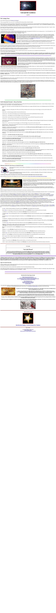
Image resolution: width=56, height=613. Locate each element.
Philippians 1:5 (18, 201)
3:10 (6, 232)
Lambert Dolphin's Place (28, 330)
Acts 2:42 (5, 201)
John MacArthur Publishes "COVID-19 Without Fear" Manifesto (28, 325)
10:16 (7, 213)
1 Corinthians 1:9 (35, 196)
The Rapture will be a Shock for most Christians (28, 279)
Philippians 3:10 (15, 194)
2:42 (4, 208)
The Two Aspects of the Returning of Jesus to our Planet (28, 277)
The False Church (28, 283)
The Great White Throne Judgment (28, 282)
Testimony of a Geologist (14, 20)
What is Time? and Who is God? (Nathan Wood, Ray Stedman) (37, 176)
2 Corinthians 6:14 (29, 199)
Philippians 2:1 (36, 193)
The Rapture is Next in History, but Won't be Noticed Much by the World (28, 278)
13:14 (7, 222)
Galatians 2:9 (43, 198)
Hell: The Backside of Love (28, 281)
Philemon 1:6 (24, 194)
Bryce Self (31, 329)
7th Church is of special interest (33, 286)
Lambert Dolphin (26, 329)
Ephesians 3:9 (51, 195)
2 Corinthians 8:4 (41, 195)
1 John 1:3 (35, 201)
